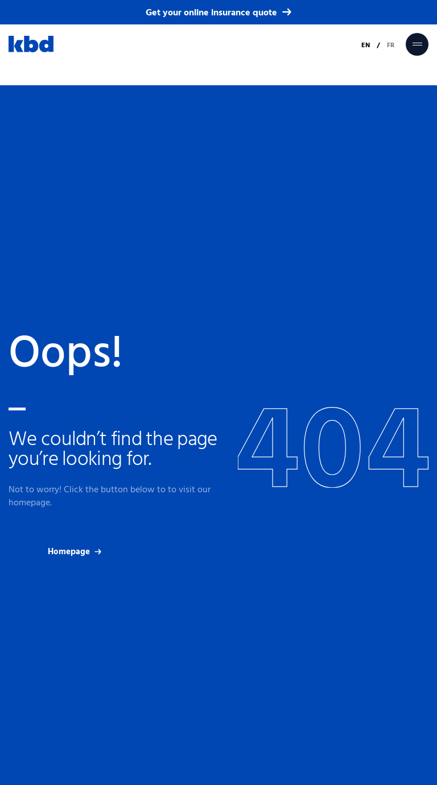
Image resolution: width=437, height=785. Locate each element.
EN (365, 44)
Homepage (74, 551)
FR (390, 44)
